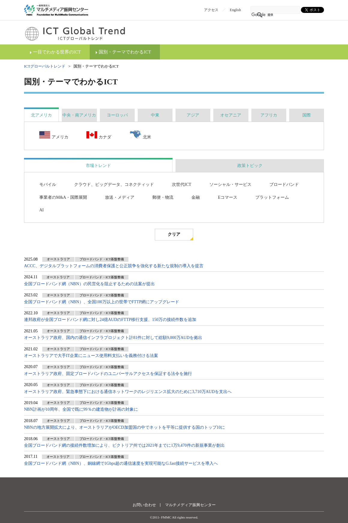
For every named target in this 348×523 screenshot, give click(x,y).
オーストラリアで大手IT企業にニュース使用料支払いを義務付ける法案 (91, 355)
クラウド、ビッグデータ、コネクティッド (114, 184)
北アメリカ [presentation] (41, 115)
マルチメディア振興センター (190, 505)
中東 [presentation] (155, 115)
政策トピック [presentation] (249, 165)
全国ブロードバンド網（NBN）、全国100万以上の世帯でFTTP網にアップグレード (101, 302)
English (235, 10)
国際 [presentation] (306, 115)
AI (41, 210)
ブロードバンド (284, 184)
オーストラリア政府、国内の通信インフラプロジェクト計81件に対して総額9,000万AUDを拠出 (113, 337)
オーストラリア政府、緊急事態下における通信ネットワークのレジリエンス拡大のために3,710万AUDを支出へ (128, 391)
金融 (195, 197)
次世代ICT (181, 184)
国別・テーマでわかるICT (125, 52)
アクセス (211, 10)
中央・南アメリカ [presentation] (79, 115)
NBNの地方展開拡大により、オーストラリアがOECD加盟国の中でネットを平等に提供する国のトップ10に (124, 427)
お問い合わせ (144, 505)
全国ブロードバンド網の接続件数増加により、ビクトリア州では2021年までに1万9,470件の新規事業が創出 (124, 445)
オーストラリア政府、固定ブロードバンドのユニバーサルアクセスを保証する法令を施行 (108, 373)
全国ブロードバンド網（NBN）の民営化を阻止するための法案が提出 (89, 284)
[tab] (41, 115)
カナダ (98, 135)
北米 (140, 135)
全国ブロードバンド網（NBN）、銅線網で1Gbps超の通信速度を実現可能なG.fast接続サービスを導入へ (121, 463)
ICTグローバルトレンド (44, 66)
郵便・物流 (162, 197)
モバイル (47, 184)
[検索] (267, 15)
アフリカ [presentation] (268, 115)
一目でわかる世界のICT (57, 52)
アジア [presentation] (193, 115)
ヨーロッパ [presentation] (117, 115)
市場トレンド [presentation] (98, 165)
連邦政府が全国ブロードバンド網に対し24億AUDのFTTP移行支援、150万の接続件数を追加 (110, 319)
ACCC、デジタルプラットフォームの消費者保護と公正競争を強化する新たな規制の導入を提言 (113, 266)
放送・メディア (119, 197)
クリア (174, 234)
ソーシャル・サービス (230, 184)
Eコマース (227, 197)
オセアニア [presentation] (230, 115)
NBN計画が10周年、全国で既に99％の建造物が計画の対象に (81, 409)
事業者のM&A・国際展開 (63, 197)
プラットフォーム (272, 197)
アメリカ (53, 135)
